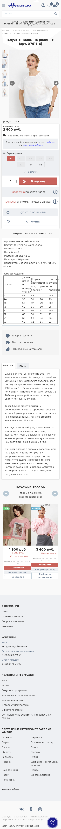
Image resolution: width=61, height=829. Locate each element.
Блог (4, 680)
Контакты (7, 626)
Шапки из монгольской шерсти (45, 763)
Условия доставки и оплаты (18, 695)
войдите (51, 142)
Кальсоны (7, 756)
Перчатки (36, 737)
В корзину (33, 181)
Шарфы (35, 770)
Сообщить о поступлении (45, 575)
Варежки (7, 737)
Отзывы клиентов (12, 616)
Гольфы (6, 747)
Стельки (36, 752)
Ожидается (18, 567)
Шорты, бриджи (40, 774)
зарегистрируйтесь (33, 145)
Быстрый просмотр (18, 572)
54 (18, 563)
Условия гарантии (13, 700)
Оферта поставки (12, 709)
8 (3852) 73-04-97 (11, 663)
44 (14, 561)
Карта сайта (10, 789)
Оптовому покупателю (15, 704)
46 (18, 561)
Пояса (34, 747)
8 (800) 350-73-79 (11, 655)
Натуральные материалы (27, 349)
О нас (5, 611)
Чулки (34, 756)
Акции (5, 685)
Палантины (8, 779)
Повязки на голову (42, 742)
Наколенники (10, 770)
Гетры (5, 742)
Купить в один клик (26, 212)
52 (30, 561)
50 (26, 561)
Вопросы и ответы (13, 621)
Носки (5, 774)
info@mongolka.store (14, 646)
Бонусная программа (14, 690)
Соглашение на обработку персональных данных (26, 716)
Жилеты (6, 752)
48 (22, 561)
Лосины (6, 761)
